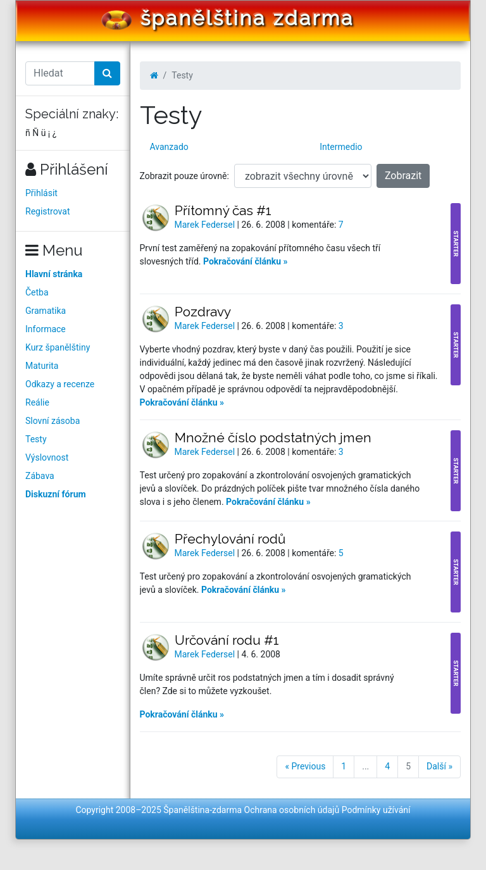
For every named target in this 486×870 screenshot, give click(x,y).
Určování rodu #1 (227, 640)
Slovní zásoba (52, 421)
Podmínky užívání (376, 810)
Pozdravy (203, 312)
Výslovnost (46, 457)
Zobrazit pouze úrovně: (184, 176)
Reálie (37, 402)
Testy (36, 439)
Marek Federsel (206, 225)
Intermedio (341, 147)
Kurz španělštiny (57, 347)
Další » (439, 766)
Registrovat (47, 211)
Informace (45, 329)
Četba (37, 292)
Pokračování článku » (245, 261)
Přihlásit (41, 193)
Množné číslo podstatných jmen (273, 437)
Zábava (39, 476)
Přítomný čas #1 (223, 210)
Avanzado (169, 147)
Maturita (41, 366)
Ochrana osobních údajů (292, 810)
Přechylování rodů (230, 539)
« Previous (305, 766)
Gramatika (45, 311)
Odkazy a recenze (59, 384)
